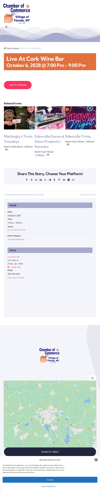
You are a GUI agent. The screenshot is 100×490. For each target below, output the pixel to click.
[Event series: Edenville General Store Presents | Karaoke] (48, 155)
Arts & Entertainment (16, 239)
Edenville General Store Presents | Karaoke (49, 141)
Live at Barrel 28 (87, 194)
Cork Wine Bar (14, 257)
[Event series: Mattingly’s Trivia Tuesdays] (6, 149)
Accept (50, 480)
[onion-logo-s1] (17, 3)
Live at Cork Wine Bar (17, 230)
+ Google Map (15, 267)
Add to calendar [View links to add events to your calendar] (17, 85)
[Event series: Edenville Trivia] (68, 144)
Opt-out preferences (49, 486)
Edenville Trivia (77, 136)
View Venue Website (16, 278)
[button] (96, 459)
